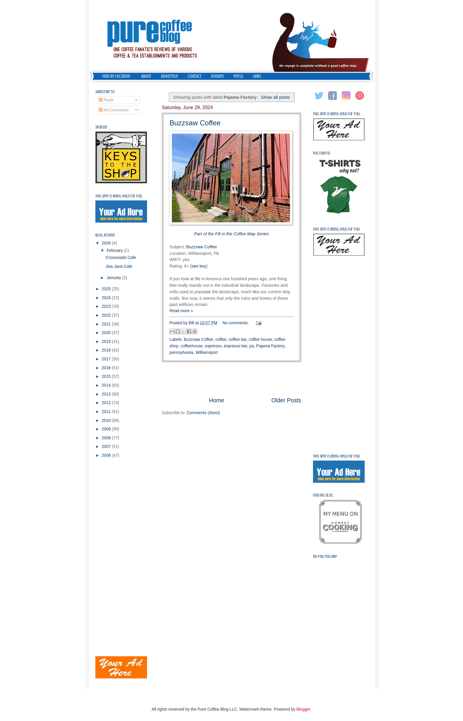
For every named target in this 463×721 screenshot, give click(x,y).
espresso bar (235, 346)
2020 (107, 332)
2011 (107, 411)
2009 (107, 429)
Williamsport (206, 352)
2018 (107, 350)
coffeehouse (192, 346)
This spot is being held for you (118, 196)
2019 (107, 341)
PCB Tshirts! (321, 153)
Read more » (181, 311)
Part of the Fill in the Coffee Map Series (231, 233)
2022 (107, 315)
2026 (107, 243)
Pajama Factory (270, 346)
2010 (107, 420)
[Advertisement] (231, 379)
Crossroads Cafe (120, 257)
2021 (107, 324)
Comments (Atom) (203, 413)
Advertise (169, 76)
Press (238, 76)
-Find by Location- (116, 76)
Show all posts (275, 97)
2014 (107, 385)
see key (198, 266)
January (114, 278)
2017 (107, 359)
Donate (217, 76)
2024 (107, 298)
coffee (220, 339)
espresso (213, 346)
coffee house (260, 339)
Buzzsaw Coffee (195, 123)
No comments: (236, 323)
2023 (107, 306)
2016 (107, 368)
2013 (107, 394)
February (115, 250)
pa (252, 346)
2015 (107, 376)
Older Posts (286, 400)
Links (257, 76)
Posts (106, 100)
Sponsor (101, 127)
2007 (107, 446)
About (146, 76)
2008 (107, 438)
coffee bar (237, 339)
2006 (107, 455)
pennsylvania (181, 352)
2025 (107, 289)
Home (216, 400)
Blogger (303, 709)
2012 (107, 403)
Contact (194, 76)
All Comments (114, 110)
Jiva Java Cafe (118, 266)
